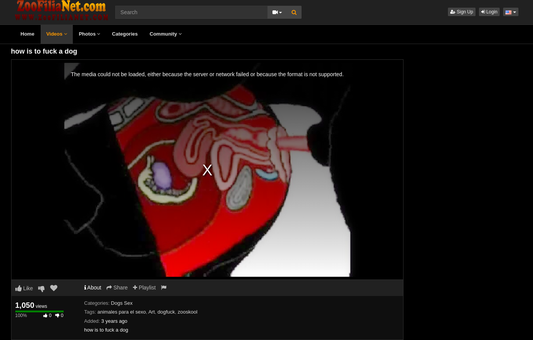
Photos (89, 34)
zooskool (187, 312)
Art (151, 312)
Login (489, 12)
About (93, 287)
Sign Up (461, 12)
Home (27, 34)
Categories (125, 34)
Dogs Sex (122, 303)
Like (24, 288)
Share (117, 287)
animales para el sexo (121, 312)
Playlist (144, 287)
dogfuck (166, 312)
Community (166, 34)
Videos (56, 34)
